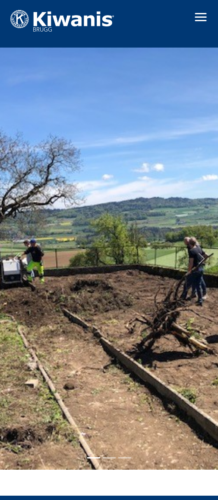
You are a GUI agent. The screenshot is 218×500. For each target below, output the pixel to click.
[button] (201, 17)
